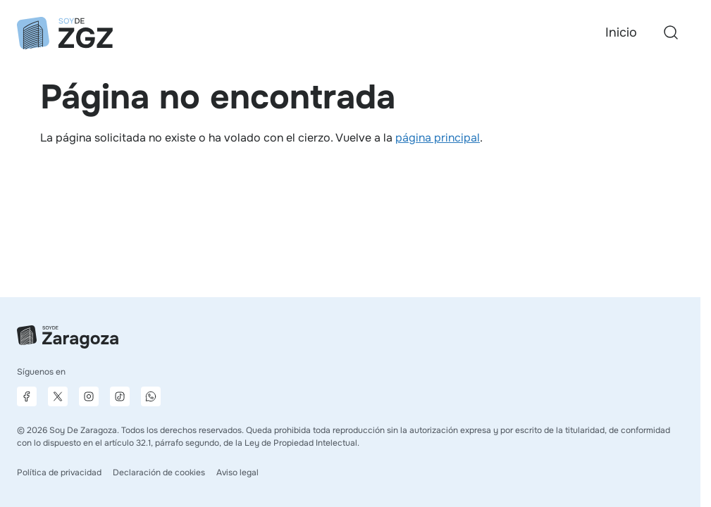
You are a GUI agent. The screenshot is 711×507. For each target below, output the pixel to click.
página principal (437, 137)
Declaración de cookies (159, 472)
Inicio (621, 32)
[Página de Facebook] (27, 396)
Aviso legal (237, 472)
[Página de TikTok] (120, 396)
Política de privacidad (59, 472)
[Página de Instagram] (89, 396)
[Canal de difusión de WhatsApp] (151, 396)
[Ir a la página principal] (65, 33)
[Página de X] (58, 396)
